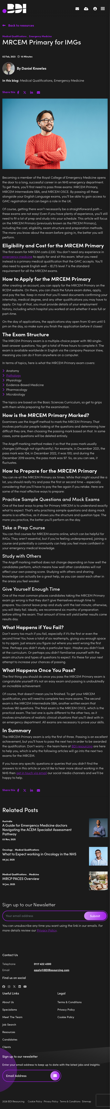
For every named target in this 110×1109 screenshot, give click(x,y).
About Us (8, 1002)
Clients (6, 1047)
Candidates (9, 1039)
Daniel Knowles (34, 68)
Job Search (9, 1024)
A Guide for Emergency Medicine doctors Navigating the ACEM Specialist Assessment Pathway (37, 829)
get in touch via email (31, 773)
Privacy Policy (46, 930)
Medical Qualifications (14, 36)
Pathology (13, 375)
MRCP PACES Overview (20, 878)
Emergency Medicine (40, 36)
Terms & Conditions (69, 1002)
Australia (7, 821)
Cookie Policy (65, 1017)
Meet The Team (12, 1017)
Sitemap (86, 1101)
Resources (8, 1032)
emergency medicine (17, 256)
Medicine (34, 874)
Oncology (7, 849)
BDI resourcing (82, 746)
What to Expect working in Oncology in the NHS (39, 854)
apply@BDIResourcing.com (51, 970)
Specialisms (9, 1009)
